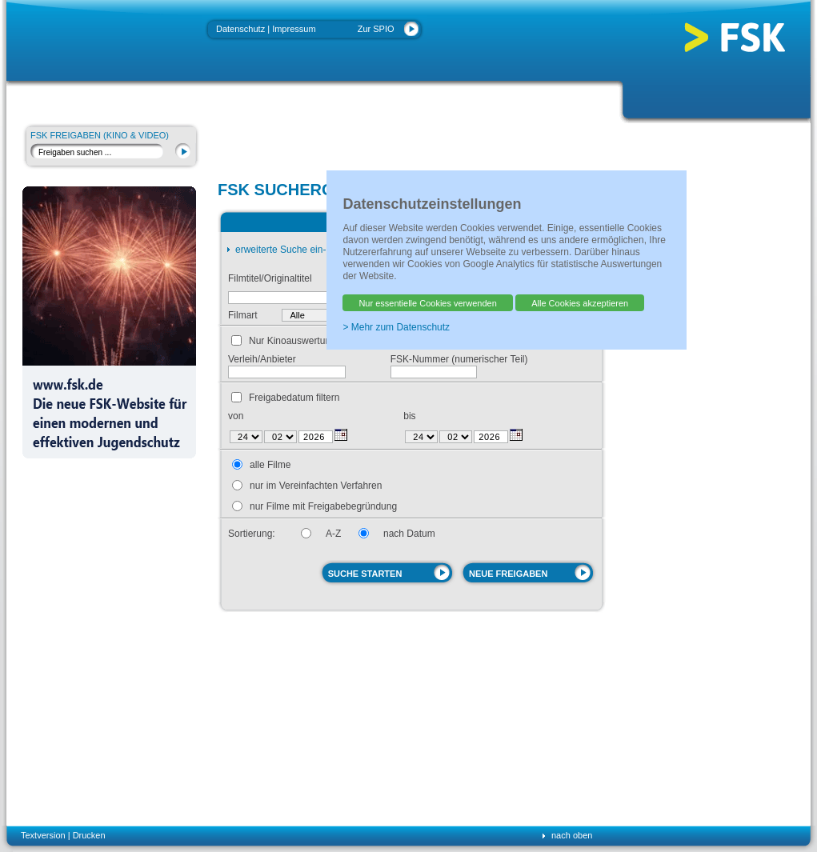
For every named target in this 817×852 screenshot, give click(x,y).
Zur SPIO (376, 29)
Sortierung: (251, 533)
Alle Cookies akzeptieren (579, 303)
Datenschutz (240, 29)
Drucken (89, 835)
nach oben (571, 835)
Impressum (293, 29)
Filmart (243, 315)
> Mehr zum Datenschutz (396, 327)
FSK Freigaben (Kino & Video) (99, 135)
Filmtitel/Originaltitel (270, 278)
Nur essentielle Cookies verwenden (427, 303)
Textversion (43, 835)
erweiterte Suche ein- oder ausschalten (318, 249)
